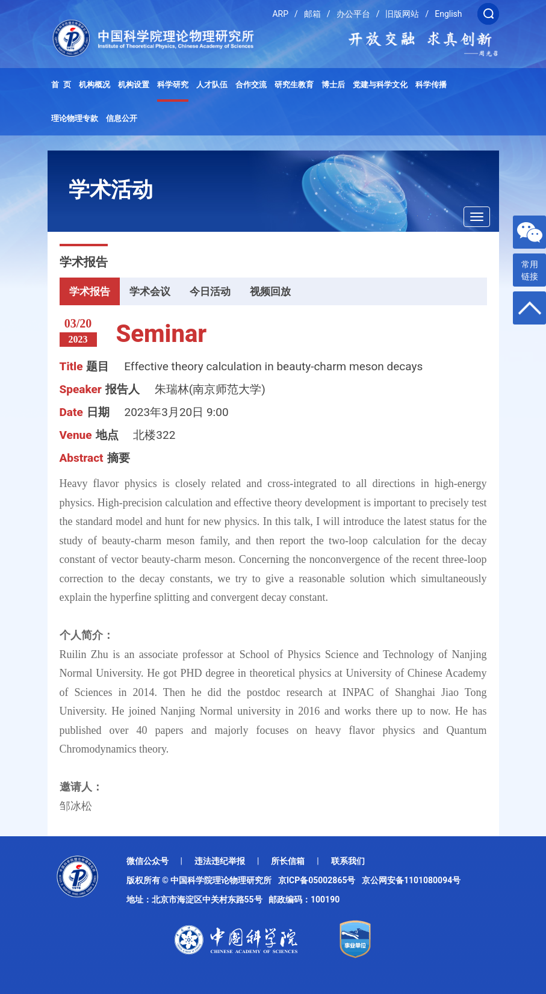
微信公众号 (147, 861)
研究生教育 (294, 84)
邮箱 (312, 14)
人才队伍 (212, 84)
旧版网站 (402, 14)
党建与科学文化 (380, 84)
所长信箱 (288, 861)
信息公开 (121, 118)
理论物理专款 (74, 118)
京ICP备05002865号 (319, 880)
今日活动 (210, 291)
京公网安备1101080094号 (411, 880)
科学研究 (172, 84)
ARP (280, 14)
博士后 (333, 84)
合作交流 (251, 84)
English (448, 14)
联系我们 (348, 861)
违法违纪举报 (219, 861)
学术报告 (89, 291)
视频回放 (270, 291)
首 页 (61, 84)
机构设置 (133, 84)
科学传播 (431, 84)
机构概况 (94, 84)
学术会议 (149, 291)
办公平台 (353, 14)
